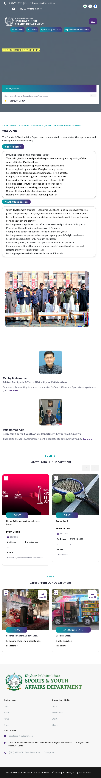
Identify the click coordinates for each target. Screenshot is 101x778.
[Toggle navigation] (93, 21)
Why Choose (57, 712)
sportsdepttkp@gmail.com (21, 736)
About (6, 725)
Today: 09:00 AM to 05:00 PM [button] (31, 8)
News (6, 718)
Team (6, 712)
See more (13, 390)
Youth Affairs (17, 29)
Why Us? (55, 718)
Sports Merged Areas (51, 29)
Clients (55, 725)
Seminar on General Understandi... (22, 635)
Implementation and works (77, 29)
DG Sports (32, 29)
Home (6, 706)
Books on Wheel (63, 635)
